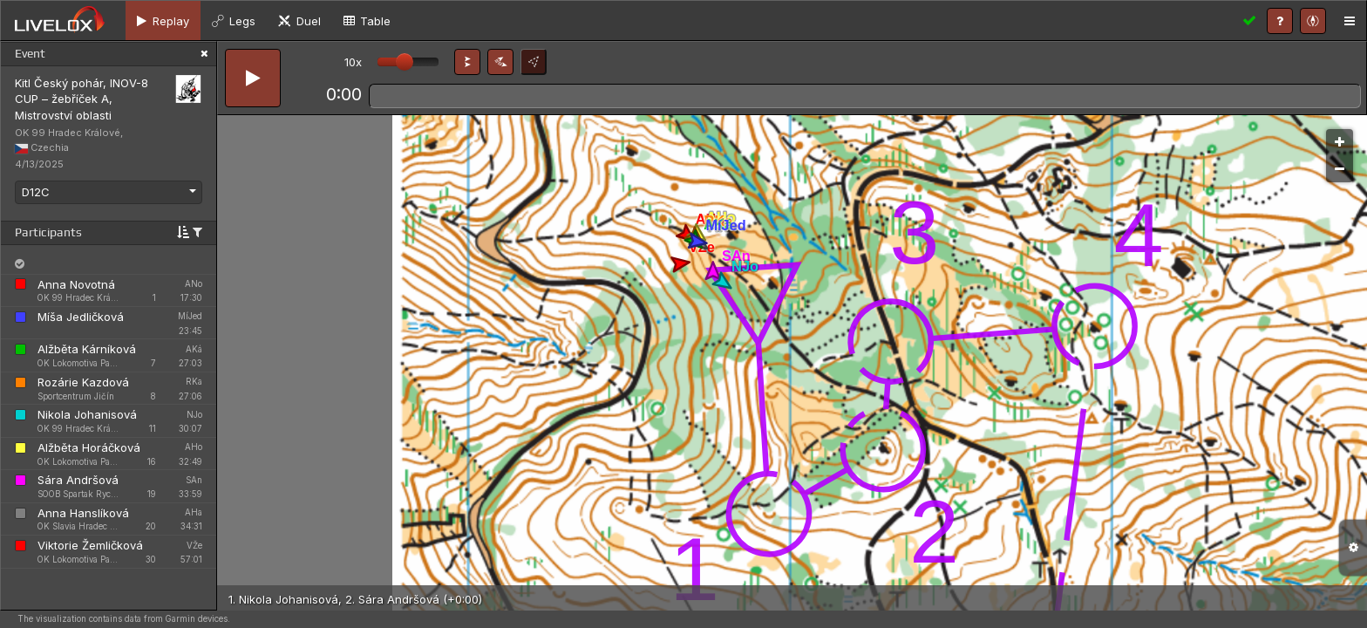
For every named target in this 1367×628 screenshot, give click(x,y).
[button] (467, 62)
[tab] (163, 20)
